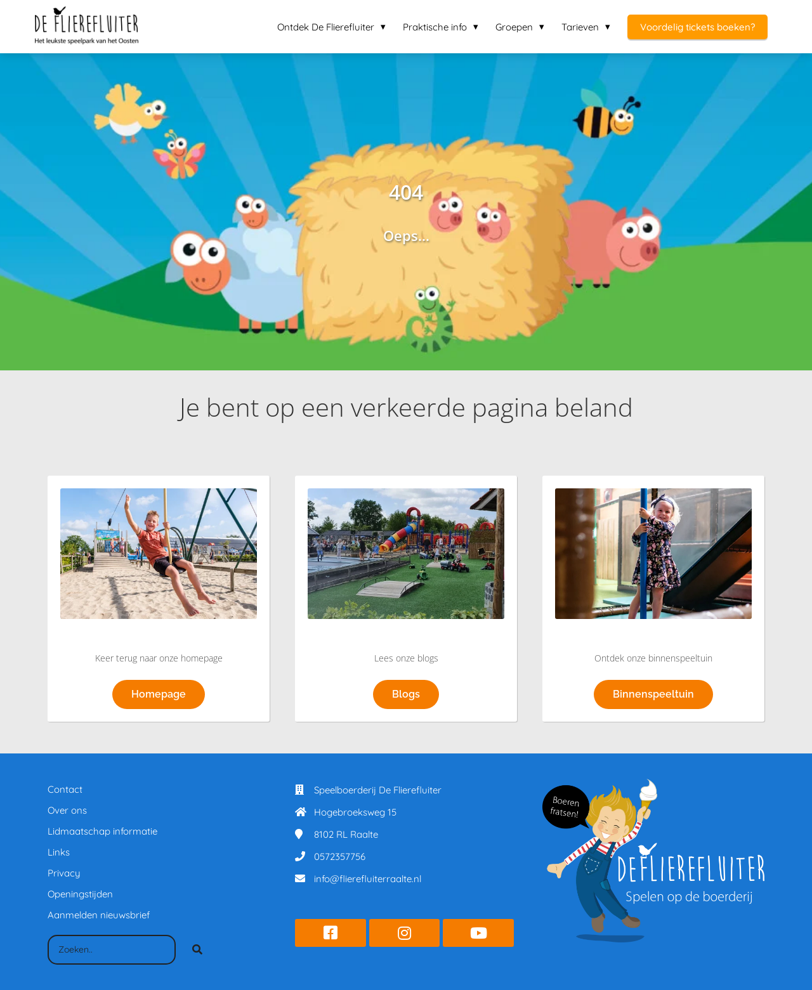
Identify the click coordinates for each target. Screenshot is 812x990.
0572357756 (339, 856)
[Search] (197, 950)
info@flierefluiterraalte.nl (367, 879)
